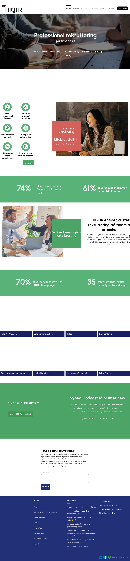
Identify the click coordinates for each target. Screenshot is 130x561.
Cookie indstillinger (106, 501)
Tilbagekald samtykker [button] (107, 513)
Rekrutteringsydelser (81, 8)
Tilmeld (45, 487)
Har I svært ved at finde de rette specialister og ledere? (78, 525)
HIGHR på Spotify (40, 539)
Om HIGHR (38, 523)
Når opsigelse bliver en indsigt (77, 546)
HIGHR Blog (38, 528)
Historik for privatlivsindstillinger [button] (110, 509)
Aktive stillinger (39, 533)
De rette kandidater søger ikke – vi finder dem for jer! (79, 512)
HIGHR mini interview (23, 402)
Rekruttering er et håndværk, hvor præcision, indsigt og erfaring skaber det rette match (81, 533)
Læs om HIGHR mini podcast (20, 414)
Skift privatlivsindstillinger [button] (108, 505)
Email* (43, 477)
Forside (68, 8)
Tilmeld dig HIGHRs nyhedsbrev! (45, 512)
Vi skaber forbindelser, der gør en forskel (81, 507)
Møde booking (39, 517)
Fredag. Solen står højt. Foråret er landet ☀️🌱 (79, 519)
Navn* (43, 469)
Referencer (103, 8)
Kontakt (112, 8)
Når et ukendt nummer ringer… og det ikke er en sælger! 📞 (80, 541)
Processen (94, 8)
